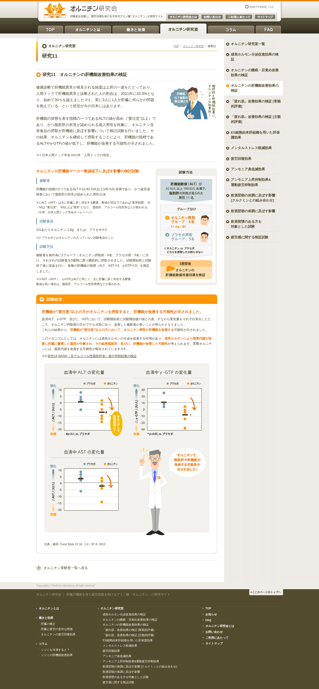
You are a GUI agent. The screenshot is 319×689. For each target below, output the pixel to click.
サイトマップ (214, 643)
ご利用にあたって (216, 637)
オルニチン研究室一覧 (248, 44)
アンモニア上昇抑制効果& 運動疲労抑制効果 (251, 182)
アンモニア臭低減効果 (248, 169)
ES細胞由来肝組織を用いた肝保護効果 (255, 134)
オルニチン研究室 (183, 29)
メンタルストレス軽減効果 (251, 148)
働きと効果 (136, 29)
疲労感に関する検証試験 (249, 237)
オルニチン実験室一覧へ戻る (66, 568)
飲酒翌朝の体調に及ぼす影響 (253, 211)
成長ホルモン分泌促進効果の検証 (255, 56)
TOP (50, 29)
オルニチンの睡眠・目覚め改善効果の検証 (255, 72)
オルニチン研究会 (48, 594)
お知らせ (211, 614)
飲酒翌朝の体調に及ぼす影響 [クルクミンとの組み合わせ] (253, 197)
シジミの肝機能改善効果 (57, 655)
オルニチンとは (88, 29)
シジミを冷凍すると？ (55, 649)
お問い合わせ (214, 631)
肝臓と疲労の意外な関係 (57, 629)
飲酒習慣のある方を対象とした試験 (246, 224)
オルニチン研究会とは (219, 625)
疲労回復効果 (241, 159)
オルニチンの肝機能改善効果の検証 (255, 88)
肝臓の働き (48, 623)
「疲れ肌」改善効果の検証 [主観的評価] (256, 119)
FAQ (268, 29)
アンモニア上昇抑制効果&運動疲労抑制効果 (131, 661)
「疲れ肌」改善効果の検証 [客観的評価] (256, 103)
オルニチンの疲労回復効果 (58, 634)
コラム (231, 29)
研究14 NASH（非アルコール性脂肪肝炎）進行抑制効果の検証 (91, 356)
